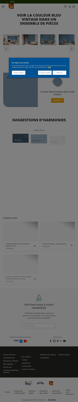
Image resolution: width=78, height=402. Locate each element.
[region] (39, 68)
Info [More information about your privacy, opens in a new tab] (49, 67)
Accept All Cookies (44, 72)
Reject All (59, 72)
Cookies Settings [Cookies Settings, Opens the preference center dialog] (18, 72)
